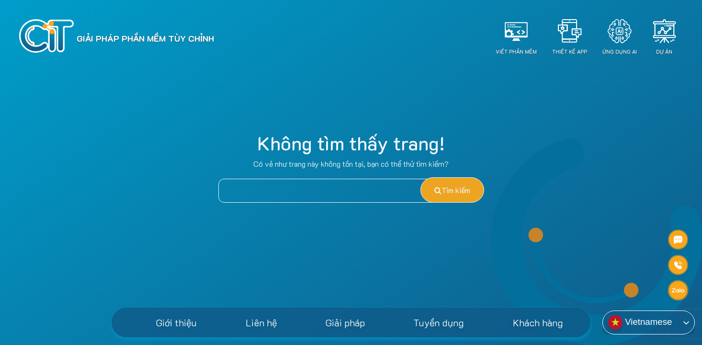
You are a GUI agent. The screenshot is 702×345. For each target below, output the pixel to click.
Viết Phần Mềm (516, 51)
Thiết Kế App (569, 51)
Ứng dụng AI (619, 51)
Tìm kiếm (452, 190)
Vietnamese (640, 322)
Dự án (664, 51)
